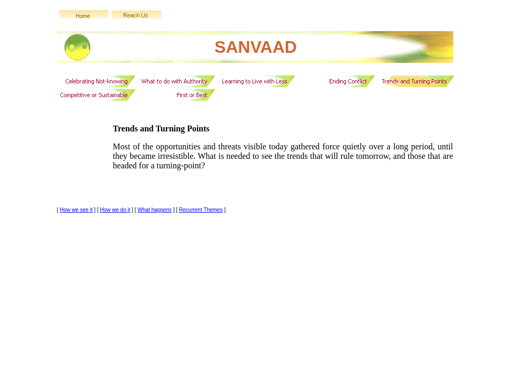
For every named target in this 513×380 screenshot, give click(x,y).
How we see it (76, 210)
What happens (154, 210)
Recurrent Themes (201, 210)
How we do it (115, 210)
